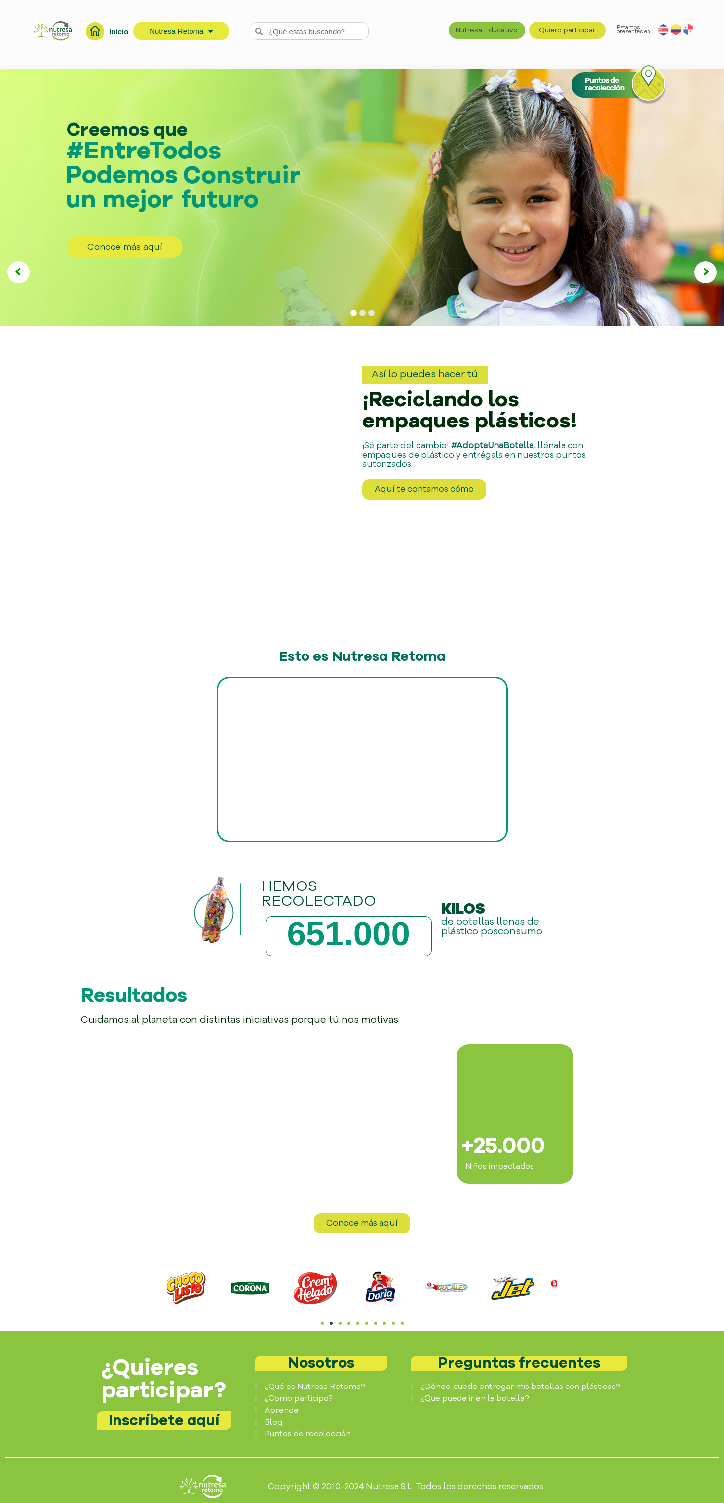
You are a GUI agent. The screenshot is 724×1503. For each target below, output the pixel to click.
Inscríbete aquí (164, 1420)
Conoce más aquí (124, 247)
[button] (179, 1289)
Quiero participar (567, 30)
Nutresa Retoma (181, 31)
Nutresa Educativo (487, 30)
